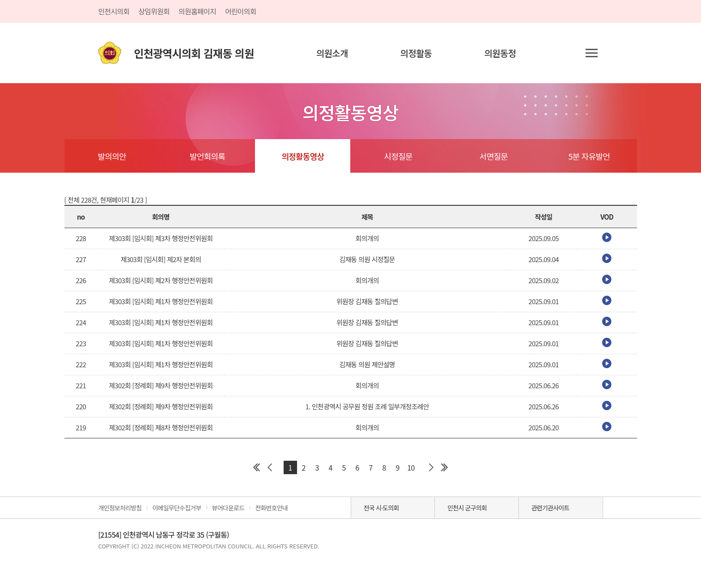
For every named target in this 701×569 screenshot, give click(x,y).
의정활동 (416, 53)
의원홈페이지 (197, 11)
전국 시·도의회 (381, 507)
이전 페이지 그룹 (270, 467)
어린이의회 (240, 11)
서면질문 (494, 156)
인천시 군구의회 (467, 507)
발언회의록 (207, 156)
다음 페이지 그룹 (431, 467)
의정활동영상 (302, 156)
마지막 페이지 (444, 467)
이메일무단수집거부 (176, 507)
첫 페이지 (256, 467)
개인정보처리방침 (119, 507)
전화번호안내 (271, 507)
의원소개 (332, 53)
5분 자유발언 (589, 156)
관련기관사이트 (550, 507)
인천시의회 (113, 11)
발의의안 (112, 156)
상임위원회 (154, 11)
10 (410, 467)
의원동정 (500, 53)
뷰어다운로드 (228, 507)
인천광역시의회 (194, 53)
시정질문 (398, 156)
